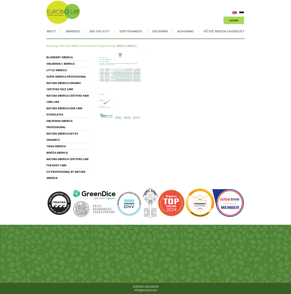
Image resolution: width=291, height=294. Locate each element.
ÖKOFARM (160, 31)
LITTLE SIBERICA (56, 70)
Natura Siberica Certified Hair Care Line (67, 99)
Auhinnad (185, 31)
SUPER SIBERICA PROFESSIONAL (66, 76)
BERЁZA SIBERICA (127, 46)
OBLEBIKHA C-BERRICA (60, 64)
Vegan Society (107, 46)
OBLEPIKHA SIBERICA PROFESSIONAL (59, 124)
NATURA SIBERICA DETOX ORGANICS (62, 137)
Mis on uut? (100, 31)
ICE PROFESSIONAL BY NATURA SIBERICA (65, 175)
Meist (51, 31)
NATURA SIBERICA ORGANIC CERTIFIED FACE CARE (63, 86)
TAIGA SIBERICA (56, 146)
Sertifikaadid (131, 31)
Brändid (73, 31)
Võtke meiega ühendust (224, 31)
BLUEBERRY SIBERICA (59, 57)
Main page (52, 46)
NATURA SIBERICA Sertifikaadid (79, 46)
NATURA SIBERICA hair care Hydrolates (64, 111)
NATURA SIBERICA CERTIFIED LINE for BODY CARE (67, 162)
